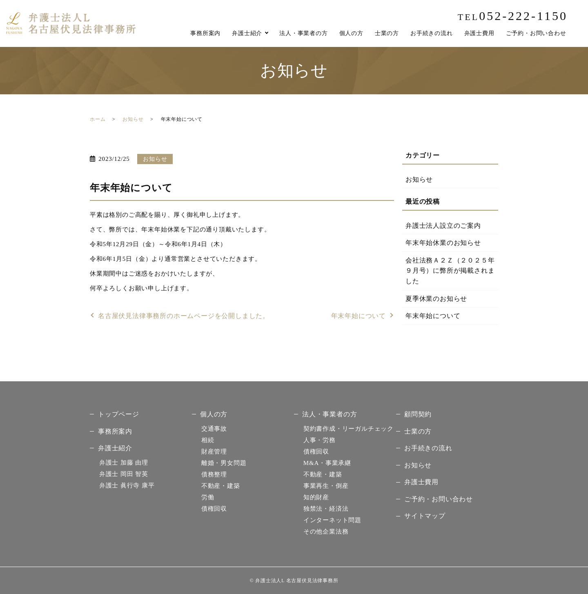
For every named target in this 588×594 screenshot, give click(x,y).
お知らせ (132, 119)
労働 (207, 497)
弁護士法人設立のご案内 (443, 225)
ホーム (97, 119)
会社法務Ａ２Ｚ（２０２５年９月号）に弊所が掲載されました (449, 271)
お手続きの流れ (431, 33)
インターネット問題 (332, 520)
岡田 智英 (123, 474)
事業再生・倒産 (326, 486)
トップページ (118, 414)
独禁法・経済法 (326, 508)
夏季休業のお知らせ (436, 298)
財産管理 (214, 451)
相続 (207, 440)
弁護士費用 (479, 33)
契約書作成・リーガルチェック (348, 428)
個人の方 (351, 33)
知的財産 (316, 497)
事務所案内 (205, 33)
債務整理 (214, 474)
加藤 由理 (123, 462)
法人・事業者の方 (303, 33)
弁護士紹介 (247, 33)
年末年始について (358, 315)
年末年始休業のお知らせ (443, 242)
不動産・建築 (220, 486)
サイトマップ (424, 515)
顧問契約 (418, 414)
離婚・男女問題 (224, 463)
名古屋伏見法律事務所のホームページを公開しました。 (184, 315)
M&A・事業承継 (327, 463)
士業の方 (387, 33)
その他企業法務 (326, 531)
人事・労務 (319, 440)
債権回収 (214, 508)
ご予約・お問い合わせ (536, 33)
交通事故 (214, 428)
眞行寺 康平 (127, 485)
